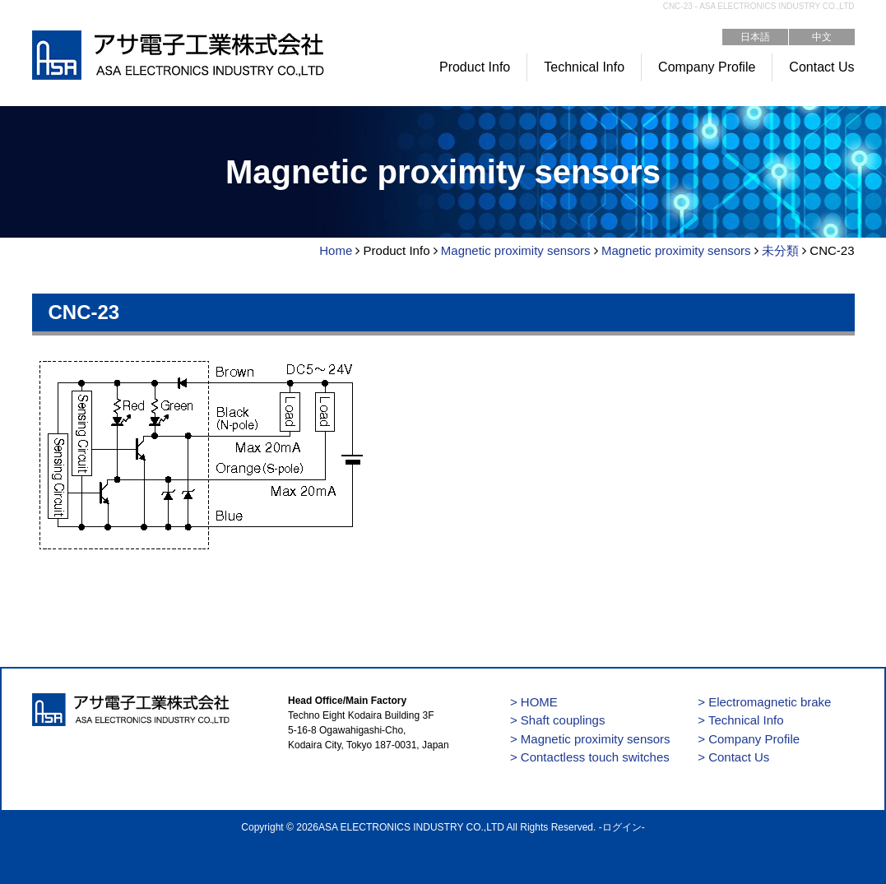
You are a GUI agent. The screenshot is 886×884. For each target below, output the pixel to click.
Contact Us (821, 67)
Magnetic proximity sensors (516, 250)
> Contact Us (733, 757)
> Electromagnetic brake (764, 702)
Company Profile (706, 67)
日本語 (755, 37)
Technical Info (584, 67)
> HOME (534, 702)
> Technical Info (740, 720)
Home (335, 250)
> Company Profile (749, 739)
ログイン (622, 827)
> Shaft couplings (557, 720)
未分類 (780, 250)
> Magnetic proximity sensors (590, 739)
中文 (822, 37)
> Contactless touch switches (590, 757)
